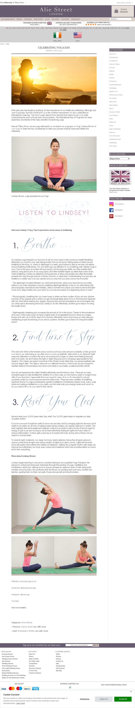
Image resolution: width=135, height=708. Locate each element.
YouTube (15, 601)
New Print (112, 102)
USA (78, 41)
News (111, 108)
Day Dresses (6, 661)
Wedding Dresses (7, 663)
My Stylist (113, 98)
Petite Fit (112, 122)
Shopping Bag (60, 666)
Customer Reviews (35, 673)
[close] (131, 691)
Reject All (103, 699)
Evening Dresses (7, 654)
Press (111, 125)
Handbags (113, 88)
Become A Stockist (35, 668)
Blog (47, 19)
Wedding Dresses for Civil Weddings (14, 675)
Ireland (57, 41)
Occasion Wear (8, 19)
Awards (112, 67)
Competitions (33, 663)
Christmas (113, 81)
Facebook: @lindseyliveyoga (23, 588)
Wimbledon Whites (26, 631)
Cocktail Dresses (115, 85)
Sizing (58, 654)
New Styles (113, 105)
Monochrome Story (116, 95)
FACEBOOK (116, 210)
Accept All (123, 699)
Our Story (38, 19)
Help (57, 663)
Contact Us (59, 661)
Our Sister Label (34, 661)
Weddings (113, 143)
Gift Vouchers (60, 668)
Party (111, 119)
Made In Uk (113, 91)
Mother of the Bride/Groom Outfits (13, 677)
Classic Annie (26, 627)
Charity (111, 78)
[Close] (71, 30)
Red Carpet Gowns (8, 656)
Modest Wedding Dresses (10, 673)
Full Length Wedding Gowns (11, 668)
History (31, 656)
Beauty (112, 71)
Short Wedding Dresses (9, 666)
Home (2, 44)
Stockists (32, 666)
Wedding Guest (115, 139)
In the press (33, 670)
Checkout (75, 19)
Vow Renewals (114, 136)
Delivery (55, 19)
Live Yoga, (16, 129)
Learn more (20, 703)
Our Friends (113, 115)
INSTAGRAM (116, 204)
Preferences (84, 699)
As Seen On (113, 61)
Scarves (112, 132)
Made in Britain (34, 659)
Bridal (19, 19)
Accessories (113, 57)
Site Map (59, 670)
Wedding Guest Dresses (10, 659)
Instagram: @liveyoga (20, 594)
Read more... (113, 192)
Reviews (28, 19)
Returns (65, 19)
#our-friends (26, 623)
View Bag (124, 12)
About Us (112, 54)
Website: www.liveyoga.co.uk (23, 581)
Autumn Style (114, 64)
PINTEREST (116, 216)
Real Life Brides (115, 129)
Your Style (113, 146)
